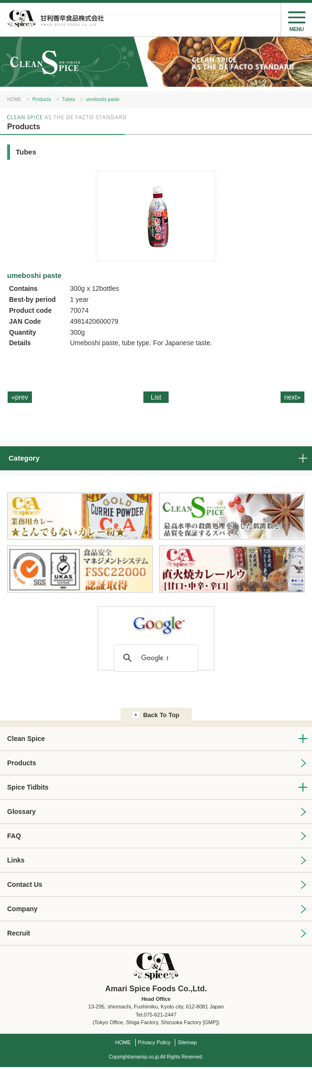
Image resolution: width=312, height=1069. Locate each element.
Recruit (18, 933)
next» (292, 397)
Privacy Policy (154, 1042)
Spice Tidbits (28, 787)
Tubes (68, 99)
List (156, 397)
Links (16, 860)
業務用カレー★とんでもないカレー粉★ (80, 517)
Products (41, 99)
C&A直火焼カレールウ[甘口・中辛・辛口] (232, 569)
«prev (19, 397)
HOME (14, 99)
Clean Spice (26, 738)
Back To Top (161, 715)
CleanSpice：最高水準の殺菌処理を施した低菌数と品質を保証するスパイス (232, 517)
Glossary (21, 811)
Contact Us (24, 884)
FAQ (14, 836)
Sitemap (187, 1042)
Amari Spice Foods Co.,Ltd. (55, 19)
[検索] (154, 658)
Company (22, 909)
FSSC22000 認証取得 (80, 569)
